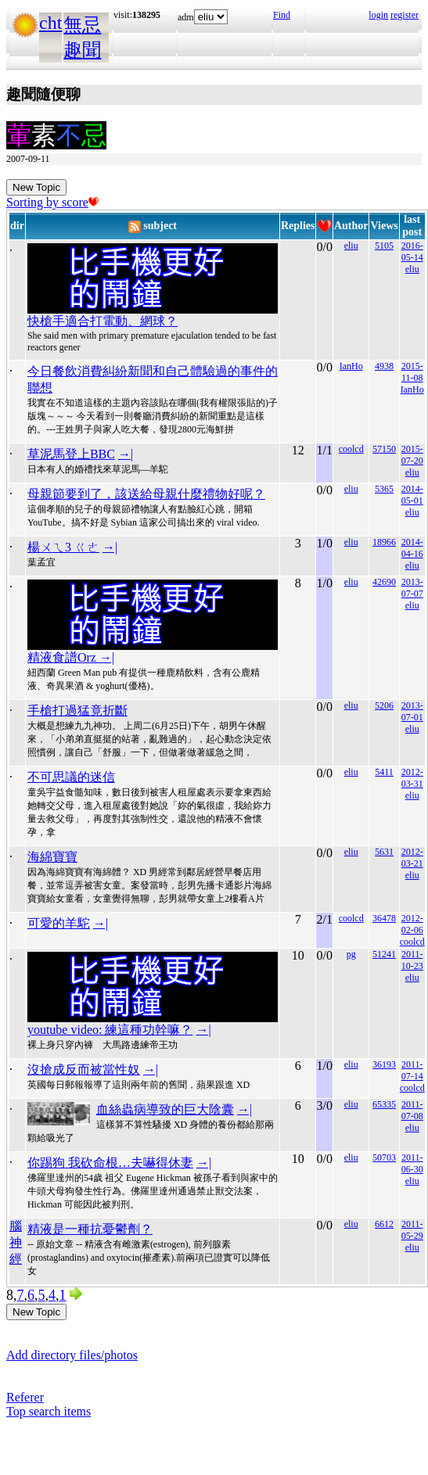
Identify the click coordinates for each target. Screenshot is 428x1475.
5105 (384, 245)
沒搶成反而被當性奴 (83, 1069)
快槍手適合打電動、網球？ (102, 321)
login (378, 14)
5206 (384, 705)
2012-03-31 (412, 777)
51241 (384, 954)
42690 (384, 581)
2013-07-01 (412, 711)
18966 (384, 542)
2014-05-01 (412, 494)
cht (50, 23)
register (404, 14)
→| (125, 454)
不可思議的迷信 (71, 777)
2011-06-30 (412, 1163)
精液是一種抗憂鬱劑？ (90, 1229)
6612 (384, 1223)
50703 (384, 1157)
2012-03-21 (412, 857)
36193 (384, 1064)
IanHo (351, 366)
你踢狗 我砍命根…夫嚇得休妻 (110, 1162)
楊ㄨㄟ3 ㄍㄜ (63, 547)
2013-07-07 (412, 587)
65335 (384, 1104)
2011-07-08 (412, 1110)
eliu (351, 245)
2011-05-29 (412, 1229)
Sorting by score (52, 202)
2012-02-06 (412, 924)
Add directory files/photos (72, 1355)
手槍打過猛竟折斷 (77, 710)
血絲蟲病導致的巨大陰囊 (165, 1109)
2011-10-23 (412, 960)
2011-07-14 (412, 1070)
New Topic (36, 187)
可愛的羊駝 (58, 923)
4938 (384, 366)
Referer (25, 1397)
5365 (384, 488)
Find (281, 14)
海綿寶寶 (52, 856)
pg (351, 954)
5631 (384, 851)
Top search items (48, 1411)
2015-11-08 (412, 372)
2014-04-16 (412, 548)
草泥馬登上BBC (71, 454)
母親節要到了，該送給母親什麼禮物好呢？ (146, 494)
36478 (384, 918)
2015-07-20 (412, 454)
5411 (384, 771)
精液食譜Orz (63, 657)
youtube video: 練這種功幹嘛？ (110, 1029)
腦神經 (15, 1242)
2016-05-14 (412, 251)
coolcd (351, 448)
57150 (384, 448)
